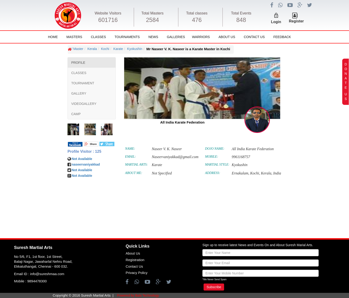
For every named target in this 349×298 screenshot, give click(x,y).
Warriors (201, 37)
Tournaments (127, 37)
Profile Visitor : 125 (84, 151)
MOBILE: (211, 156)
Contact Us (254, 37)
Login (276, 22)
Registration (135, 260)
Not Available (82, 159)
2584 (152, 20)
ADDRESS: (212, 173)
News (153, 37)
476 (197, 20)
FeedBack (282, 37)
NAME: (130, 148)
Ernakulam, (240, 173)
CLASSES (78, 73)
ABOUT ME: (133, 173)
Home (53, 37)
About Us (227, 37)
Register (296, 21)
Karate (118, 49)
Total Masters (152, 13)
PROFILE (78, 62)
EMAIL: (130, 156)
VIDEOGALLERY (83, 104)
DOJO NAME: (214, 148)
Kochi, (255, 173)
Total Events (241, 13)
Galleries (176, 37)
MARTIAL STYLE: (217, 164)
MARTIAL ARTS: (136, 164)
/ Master (77, 49)
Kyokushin (134, 49)
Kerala (92, 49)
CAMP (76, 114)
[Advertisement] (32, 188)
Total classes (197, 13)
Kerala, (266, 173)
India (277, 173)
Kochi (105, 49)
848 (241, 20)
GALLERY (78, 93)
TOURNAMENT (82, 83)
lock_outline (276, 15)
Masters (74, 37)
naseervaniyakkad (86, 164)
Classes (98, 37)
